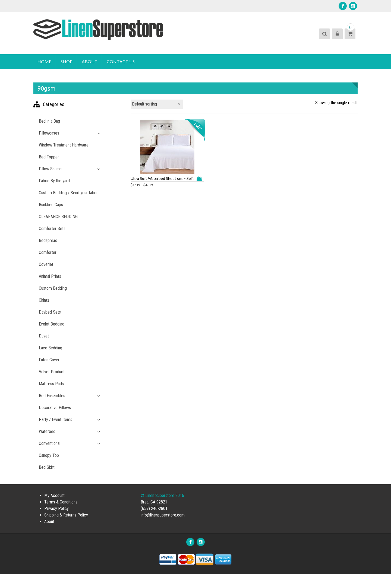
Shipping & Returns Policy (66, 515)
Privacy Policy (56, 508)
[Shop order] (157, 104)
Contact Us (121, 61)
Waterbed (47, 431)
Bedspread (48, 240)
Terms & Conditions (60, 502)
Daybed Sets (50, 312)
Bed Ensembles (52, 395)
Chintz (44, 300)
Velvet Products (53, 371)
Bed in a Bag (49, 121)
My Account (54, 495)
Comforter (47, 252)
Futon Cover (49, 359)
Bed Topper (49, 157)
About (89, 61)
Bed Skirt (47, 467)
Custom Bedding (53, 288)
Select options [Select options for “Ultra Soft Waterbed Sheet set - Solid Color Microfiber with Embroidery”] (177, 174)
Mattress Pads (51, 383)
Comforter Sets (52, 228)
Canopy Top (49, 455)
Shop (66, 61)
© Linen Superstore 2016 (162, 495)
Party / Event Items (55, 419)
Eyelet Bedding (51, 324)
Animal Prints (50, 276)
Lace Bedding (50, 347)
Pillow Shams (50, 168)
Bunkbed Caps (51, 204)
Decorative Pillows (55, 407)
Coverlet (46, 264)
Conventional (49, 443)
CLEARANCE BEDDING (58, 216)
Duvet (44, 336)
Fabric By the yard (54, 180)
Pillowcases (49, 133)
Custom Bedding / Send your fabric (69, 192)
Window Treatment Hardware (64, 145)
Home (44, 61)
